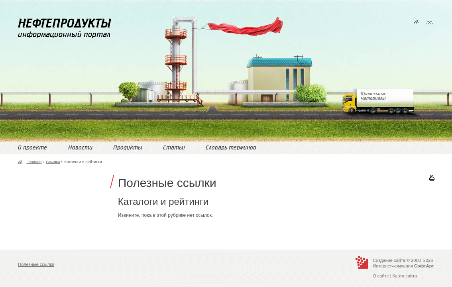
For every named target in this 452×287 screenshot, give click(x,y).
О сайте (381, 275)
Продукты (127, 148)
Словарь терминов (231, 148)
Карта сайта (405, 275)
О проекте (32, 148)
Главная (33, 161)
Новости (80, 148)
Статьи (174, 148)
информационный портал (64, 28)
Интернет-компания (403, 265)
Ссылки (53, 161)
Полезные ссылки (36, 264)
